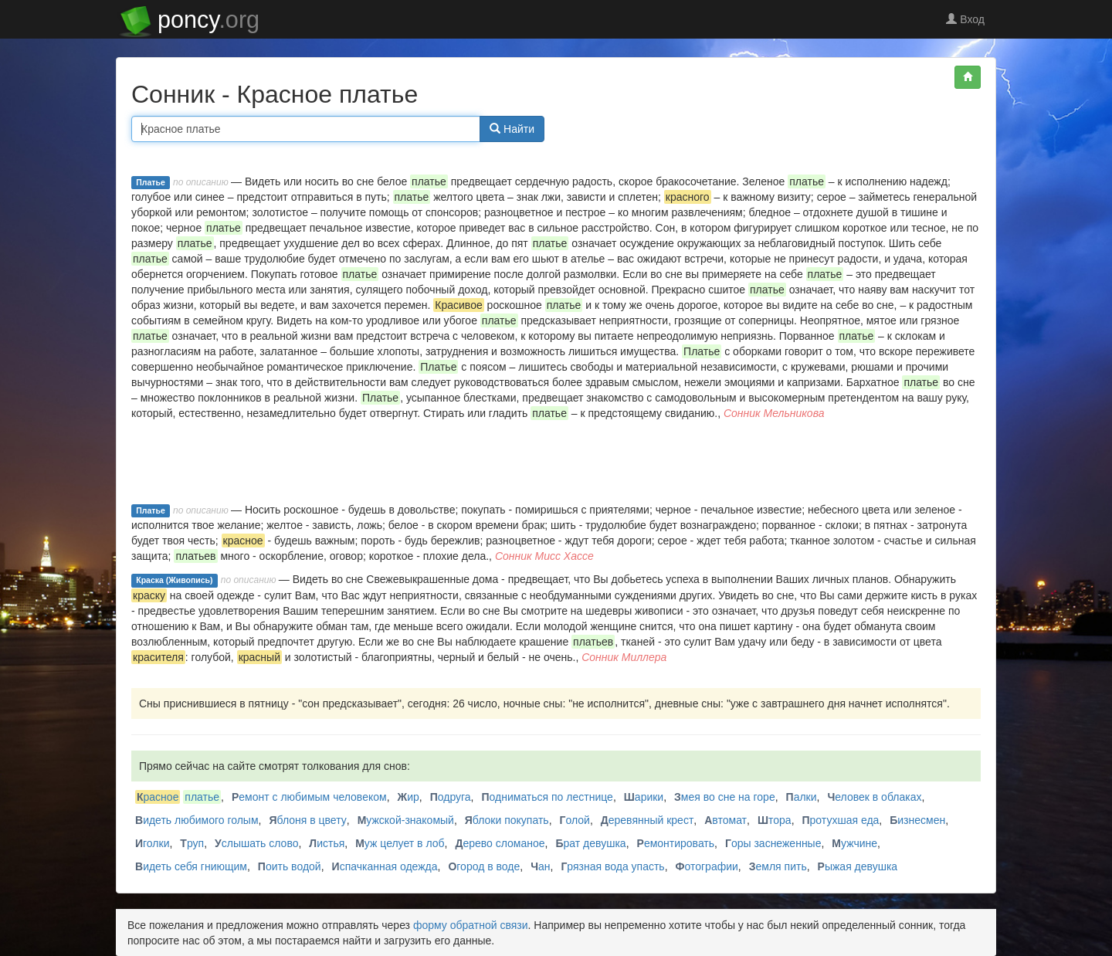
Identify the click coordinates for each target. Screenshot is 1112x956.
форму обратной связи (470, 925)
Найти (512, 129)
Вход (965, 19)
